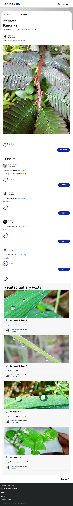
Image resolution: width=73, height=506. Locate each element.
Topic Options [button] (66, 19)
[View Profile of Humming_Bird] (13, 164)
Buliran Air (14, 412)
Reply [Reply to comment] (64, 185)
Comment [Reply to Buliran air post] (63, 150)
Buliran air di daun (17, 320)
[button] (66, 36)
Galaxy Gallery (22, 40)
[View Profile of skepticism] (11, 221)
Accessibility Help (8, 485)
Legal (3, 496)
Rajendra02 (14, 329)
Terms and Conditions (9, 489)
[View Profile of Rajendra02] (11, 35)
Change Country (7, 499)
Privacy (4, 492)
